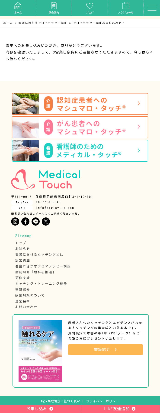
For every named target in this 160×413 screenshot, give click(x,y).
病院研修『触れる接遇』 (35, 272)
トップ (20, 243)
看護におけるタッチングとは (39, 254)
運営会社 (22, 301)
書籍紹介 (22, 289)
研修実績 (22, 278)
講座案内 (54, 8)
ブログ (90, 8)
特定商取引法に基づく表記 (60, 401)
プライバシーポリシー (102, 401)
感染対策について (30, 295)
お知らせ (22, 248)
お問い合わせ (26, 307)
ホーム (18, 8)
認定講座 (22, 260)
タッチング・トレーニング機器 (41, 283)
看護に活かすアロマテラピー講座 (43, 22)
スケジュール (125, 8)
